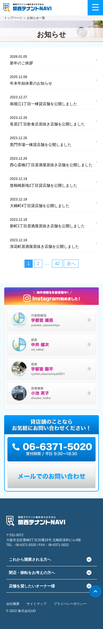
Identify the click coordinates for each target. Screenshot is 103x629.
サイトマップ (36, 604)
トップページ (13, 17)
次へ (71, 263)
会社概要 (13, 604)
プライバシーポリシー (70, 604)
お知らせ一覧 (36, 17)
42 (57, 263)
